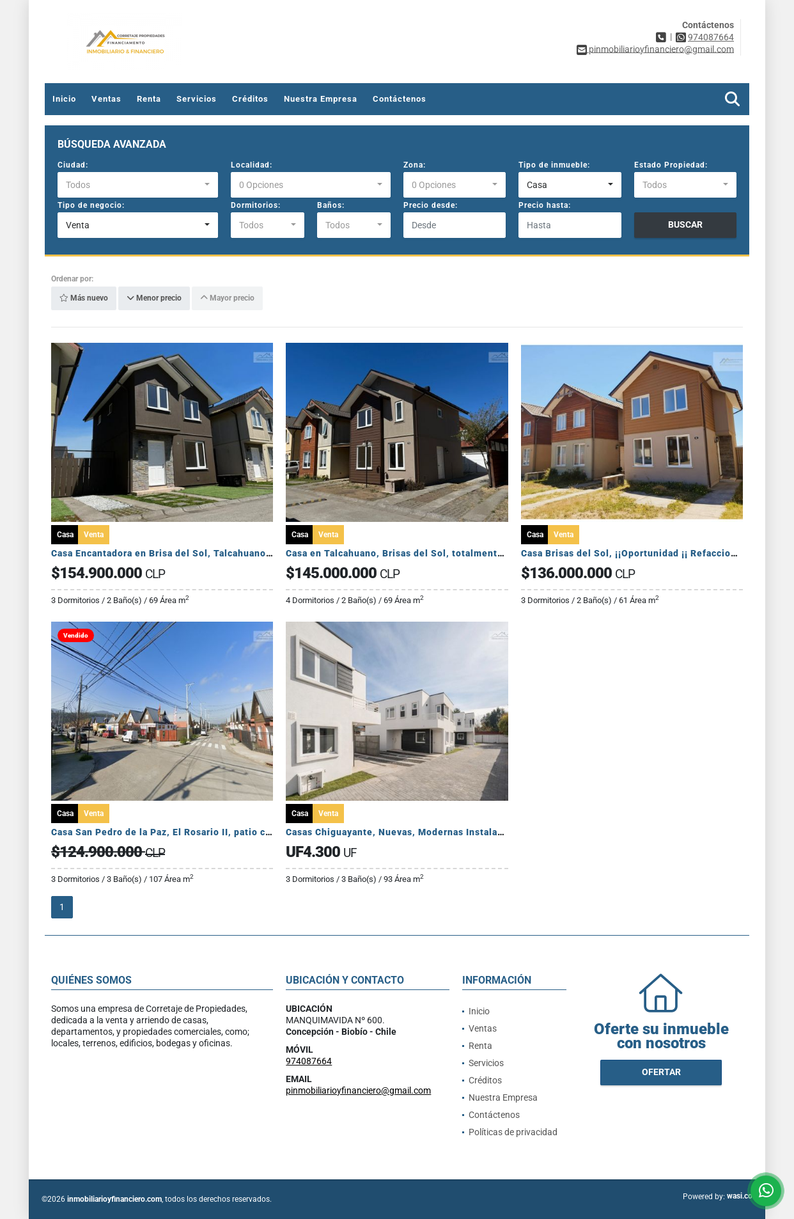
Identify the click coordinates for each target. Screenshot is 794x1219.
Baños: (331, 205)
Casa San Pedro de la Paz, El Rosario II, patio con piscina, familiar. (204, 832)
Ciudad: (73, 165)
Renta (149, 99)
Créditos (250, 99)
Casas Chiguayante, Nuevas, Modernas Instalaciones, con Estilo (433, 832)
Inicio (64, 99)
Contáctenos (399, 99)
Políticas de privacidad (513, 1132)
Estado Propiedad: (671, 165)
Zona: (414, 165)
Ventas (106, 99)
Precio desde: (430, 205)
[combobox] (138, 185)
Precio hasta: (544, 205)
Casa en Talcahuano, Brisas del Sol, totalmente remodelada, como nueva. (455, 553)
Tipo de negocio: (91, 205)
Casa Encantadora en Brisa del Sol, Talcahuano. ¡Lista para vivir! (198, 553)
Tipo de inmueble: (554, 165)
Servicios (196, 99)
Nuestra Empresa (320, 99)
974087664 (711, 37)
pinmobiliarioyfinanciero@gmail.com (358, 1090)
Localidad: (251, 165)
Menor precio (154, 298)
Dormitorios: (256, 205)
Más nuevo (83, 298)
